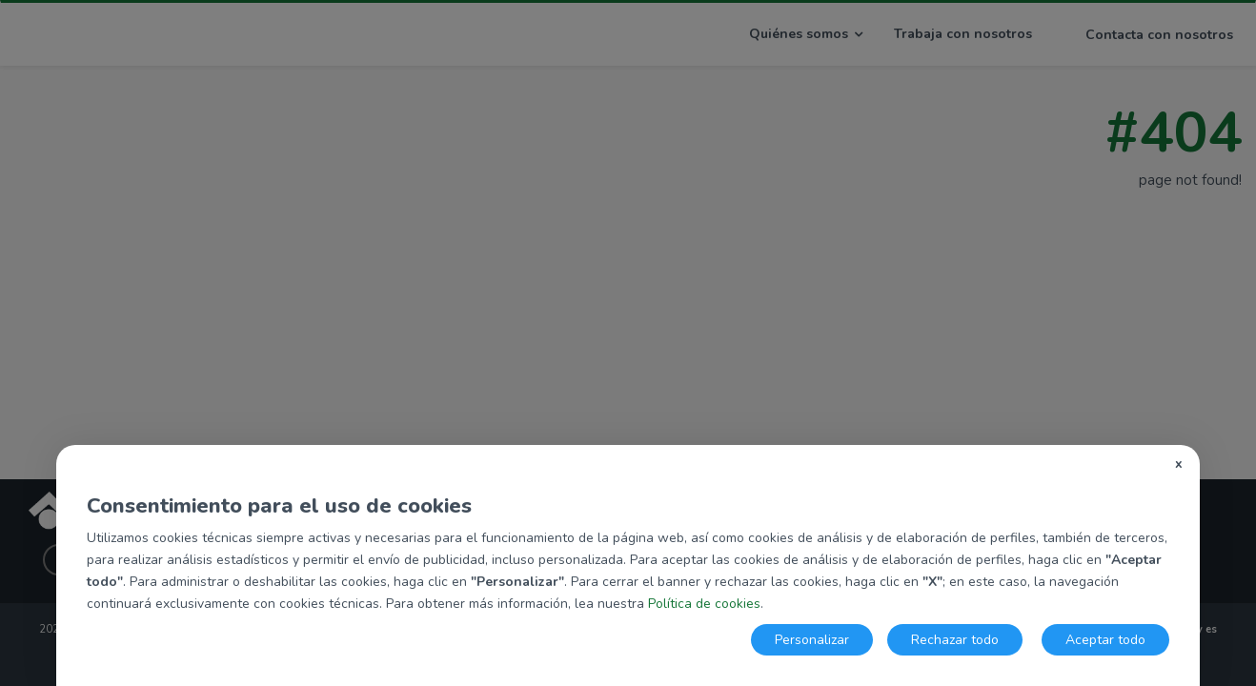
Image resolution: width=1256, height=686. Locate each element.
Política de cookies (704, 604)
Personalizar (812, 640)
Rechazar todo (955, 640)
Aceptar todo (1105, 640)
